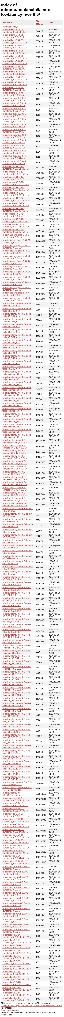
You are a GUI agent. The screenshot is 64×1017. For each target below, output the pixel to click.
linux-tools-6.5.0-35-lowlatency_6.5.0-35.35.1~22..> (16, 978)
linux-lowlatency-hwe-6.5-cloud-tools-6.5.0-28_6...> (16, 341)
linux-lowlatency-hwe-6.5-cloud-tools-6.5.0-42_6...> (16, 357)
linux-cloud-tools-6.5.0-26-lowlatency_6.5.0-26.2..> (14, 125)
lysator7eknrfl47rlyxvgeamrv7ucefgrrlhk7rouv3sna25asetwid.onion (31, 1005)
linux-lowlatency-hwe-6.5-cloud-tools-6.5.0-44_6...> (16, 362)
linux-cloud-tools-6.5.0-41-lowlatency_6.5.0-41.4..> (14, 146)
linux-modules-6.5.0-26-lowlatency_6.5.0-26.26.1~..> (15, 825)
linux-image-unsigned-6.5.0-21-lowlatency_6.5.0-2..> (16, 252)
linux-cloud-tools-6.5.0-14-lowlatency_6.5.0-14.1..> (14, 99)
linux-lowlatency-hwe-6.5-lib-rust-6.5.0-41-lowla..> (17, 557)
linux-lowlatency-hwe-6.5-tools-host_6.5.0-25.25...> (16, 736)
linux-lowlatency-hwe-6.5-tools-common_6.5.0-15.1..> (16, 652)
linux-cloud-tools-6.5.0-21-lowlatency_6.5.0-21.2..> (14, 115)
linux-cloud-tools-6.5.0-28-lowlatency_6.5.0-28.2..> (14, 136)
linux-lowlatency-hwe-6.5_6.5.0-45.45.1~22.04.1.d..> (17, 783)
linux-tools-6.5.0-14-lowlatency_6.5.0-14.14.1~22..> (16, 936)
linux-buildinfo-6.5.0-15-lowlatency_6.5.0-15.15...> (14, 36)
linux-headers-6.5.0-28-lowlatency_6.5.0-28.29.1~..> (15, 204)
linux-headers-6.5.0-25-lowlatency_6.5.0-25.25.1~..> (15, 188)
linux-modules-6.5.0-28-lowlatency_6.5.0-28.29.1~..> (15, 836)
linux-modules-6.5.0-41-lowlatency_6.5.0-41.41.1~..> (15, 846)
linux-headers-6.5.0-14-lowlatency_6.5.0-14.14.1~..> (15, 167)
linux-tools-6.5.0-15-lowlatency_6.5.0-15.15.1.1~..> (16, 941)
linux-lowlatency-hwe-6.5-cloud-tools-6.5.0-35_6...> (16, 346)
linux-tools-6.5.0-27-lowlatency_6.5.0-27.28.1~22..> (16, 967)
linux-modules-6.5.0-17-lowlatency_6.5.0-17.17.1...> (15, 810)
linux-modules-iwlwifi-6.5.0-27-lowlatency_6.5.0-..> (16, 899)
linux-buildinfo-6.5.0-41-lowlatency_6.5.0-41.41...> (14, 78)
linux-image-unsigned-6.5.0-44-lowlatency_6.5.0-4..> (16, 294)
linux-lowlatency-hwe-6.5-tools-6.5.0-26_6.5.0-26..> (16, 604)
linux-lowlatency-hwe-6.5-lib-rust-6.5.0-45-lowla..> (17, 573)
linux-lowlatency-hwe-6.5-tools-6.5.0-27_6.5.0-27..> (16, 609)
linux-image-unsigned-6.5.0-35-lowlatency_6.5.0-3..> (16, 278)
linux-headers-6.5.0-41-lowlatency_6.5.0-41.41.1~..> (15, 215)
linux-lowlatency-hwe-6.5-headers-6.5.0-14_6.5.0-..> (14, 441)
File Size (38, 22)
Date (50, 22)
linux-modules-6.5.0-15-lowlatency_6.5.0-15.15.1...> (15, 804)
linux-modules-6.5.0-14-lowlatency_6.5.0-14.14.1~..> (15, 799)
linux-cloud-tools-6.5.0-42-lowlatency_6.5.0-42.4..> (14, 152)
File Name (7, 22)
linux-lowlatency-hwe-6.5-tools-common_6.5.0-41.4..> (16, 694)
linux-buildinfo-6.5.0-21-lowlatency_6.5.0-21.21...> (14, 46)
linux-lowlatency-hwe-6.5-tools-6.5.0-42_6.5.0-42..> (16, 631)
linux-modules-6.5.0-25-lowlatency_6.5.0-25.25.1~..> (15, 820)
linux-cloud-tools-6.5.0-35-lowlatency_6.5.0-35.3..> (14, 141)
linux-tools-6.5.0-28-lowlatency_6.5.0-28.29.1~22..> (16, 973)
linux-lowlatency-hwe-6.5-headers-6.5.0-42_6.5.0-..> (14, 494)
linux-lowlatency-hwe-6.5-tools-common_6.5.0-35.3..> (16, 688)
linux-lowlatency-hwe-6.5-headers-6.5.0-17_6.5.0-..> (14, 452)
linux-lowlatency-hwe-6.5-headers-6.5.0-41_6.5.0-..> (14, 488)
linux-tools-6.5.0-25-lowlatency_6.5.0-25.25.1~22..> (16, 957)
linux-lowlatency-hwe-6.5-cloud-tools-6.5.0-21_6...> (16, 320)
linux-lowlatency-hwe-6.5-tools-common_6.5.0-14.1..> (16, 646)
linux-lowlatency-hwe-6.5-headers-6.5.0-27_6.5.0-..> (14, 473)
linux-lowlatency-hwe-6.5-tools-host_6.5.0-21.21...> (16, 731)
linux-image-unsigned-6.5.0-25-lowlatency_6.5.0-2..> (16, 257)
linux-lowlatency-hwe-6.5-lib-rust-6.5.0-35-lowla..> (17, 552)
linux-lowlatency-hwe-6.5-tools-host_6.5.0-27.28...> (16, 746)
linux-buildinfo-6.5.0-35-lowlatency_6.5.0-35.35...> (14, 73)
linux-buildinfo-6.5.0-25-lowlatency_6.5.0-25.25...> (14, 52)
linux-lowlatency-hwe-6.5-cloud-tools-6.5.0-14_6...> (16, 304)
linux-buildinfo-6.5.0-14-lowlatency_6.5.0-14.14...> (14, 31)
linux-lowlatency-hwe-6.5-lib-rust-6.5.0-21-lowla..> (17, 525)
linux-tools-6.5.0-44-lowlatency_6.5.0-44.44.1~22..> (16, 994)
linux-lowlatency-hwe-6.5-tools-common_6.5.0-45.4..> (16, 710)
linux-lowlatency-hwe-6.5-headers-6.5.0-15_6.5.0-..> (14, 446)
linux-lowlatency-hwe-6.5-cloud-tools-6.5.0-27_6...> (16, 336)
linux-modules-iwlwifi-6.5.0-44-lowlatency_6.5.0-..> (16, 925)
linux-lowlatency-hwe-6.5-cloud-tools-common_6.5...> (16, 373)
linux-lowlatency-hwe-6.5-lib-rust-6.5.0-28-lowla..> (17, 546)
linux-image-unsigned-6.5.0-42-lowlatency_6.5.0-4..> (16, 288)
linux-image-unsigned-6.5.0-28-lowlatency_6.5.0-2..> (16, 273)
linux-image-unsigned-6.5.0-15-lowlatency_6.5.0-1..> (16, 241)
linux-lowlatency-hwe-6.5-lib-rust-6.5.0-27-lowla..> (17, 541)
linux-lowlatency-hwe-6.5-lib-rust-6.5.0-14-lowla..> (17, 510)
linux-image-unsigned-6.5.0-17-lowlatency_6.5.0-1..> (16, 246)
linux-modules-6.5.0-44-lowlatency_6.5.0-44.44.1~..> (15, 857)
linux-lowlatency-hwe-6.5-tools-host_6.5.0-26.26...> (16, 741)
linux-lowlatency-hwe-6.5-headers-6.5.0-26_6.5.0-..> (14, 467)
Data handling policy (10, 1010)
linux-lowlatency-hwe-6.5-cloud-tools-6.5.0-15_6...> (16, 310)
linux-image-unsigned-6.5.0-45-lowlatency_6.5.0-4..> (16, 299)
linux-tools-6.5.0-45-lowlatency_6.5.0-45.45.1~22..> (16, 999)
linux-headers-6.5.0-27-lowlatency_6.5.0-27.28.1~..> (15, 199)
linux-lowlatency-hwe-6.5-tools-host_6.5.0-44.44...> (16, 773)
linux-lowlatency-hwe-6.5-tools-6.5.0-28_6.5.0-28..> (16, 615)
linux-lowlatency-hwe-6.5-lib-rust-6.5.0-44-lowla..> (17, 567)
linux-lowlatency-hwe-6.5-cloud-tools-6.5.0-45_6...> (16, 367)
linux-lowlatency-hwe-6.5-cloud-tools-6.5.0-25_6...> (16, 325)
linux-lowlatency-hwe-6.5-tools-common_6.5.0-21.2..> (16, 662)
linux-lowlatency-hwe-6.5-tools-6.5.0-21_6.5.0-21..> (16, 594)
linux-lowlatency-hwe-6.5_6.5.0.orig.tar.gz (12, 794)
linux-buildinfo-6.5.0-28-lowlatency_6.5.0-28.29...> (14, 67)
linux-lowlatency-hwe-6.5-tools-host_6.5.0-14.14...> (16, 715)
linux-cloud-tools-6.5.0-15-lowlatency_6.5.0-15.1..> (14, 104)
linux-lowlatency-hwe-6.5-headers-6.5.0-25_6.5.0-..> (14, 462)
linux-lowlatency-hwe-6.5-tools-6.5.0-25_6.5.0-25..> (16, 599)
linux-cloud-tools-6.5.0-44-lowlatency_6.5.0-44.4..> (14, 157)
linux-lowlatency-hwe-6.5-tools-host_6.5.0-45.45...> (16, 778)
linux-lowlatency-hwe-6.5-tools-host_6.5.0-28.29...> (16, 752)
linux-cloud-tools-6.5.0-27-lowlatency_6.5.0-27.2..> (14, 131)
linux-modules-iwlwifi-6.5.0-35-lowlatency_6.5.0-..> (16, 909)
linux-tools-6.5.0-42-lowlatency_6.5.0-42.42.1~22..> (16, 988)
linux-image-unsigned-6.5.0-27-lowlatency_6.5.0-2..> (16, 267)
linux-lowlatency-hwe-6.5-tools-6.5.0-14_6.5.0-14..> (16, 578)
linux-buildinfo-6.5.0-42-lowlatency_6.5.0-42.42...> (14, 83)
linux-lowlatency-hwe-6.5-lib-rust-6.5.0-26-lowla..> (17, 536)
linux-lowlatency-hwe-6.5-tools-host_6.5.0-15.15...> (16, 720)
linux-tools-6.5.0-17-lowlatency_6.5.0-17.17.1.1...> (16, 946)
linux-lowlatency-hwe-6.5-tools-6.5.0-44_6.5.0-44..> (16, 636)
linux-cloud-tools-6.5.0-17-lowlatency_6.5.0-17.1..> (14, 110)
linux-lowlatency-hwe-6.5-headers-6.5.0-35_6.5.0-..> (14, 483)
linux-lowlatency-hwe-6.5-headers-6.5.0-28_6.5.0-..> (14, 478)
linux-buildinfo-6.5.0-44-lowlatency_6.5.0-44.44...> (14, 89)
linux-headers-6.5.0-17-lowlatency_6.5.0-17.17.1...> (15, 178)
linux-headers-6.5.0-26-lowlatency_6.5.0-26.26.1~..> (15, 194)
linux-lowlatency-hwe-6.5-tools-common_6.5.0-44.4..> (16, 704)
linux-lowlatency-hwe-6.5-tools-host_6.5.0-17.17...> (16, 725)
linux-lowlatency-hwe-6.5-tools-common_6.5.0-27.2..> (16, 678)
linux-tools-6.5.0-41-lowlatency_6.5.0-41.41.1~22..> (16, 983)
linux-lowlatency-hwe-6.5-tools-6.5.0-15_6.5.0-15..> (16, 583)
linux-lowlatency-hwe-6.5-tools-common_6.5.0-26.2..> (16, 673)
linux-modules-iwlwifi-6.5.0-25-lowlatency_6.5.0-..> (16, 888)
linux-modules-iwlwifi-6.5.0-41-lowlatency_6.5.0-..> (16, 915)
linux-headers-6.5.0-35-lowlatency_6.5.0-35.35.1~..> (15, 210)
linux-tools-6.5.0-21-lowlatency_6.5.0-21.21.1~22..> (16, 952)
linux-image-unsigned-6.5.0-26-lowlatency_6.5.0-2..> (16, 262)
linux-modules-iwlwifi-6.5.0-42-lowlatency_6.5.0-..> (16, 920)
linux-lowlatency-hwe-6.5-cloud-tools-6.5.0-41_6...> (16, 352)
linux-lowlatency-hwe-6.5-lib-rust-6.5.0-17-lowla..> (17, 520)
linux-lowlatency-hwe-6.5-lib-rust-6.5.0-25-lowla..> (17, 531)
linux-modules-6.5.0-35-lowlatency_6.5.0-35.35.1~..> (15, 841)
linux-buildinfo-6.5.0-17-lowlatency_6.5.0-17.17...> (14, 41)
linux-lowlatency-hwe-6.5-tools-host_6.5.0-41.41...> (16, 762)
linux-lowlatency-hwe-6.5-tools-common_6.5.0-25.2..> (16, 667)
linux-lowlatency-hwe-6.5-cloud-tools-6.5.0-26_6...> (16, 331)
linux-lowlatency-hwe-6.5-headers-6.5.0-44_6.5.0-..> (14, 499)
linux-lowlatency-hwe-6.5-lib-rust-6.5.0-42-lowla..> (17, 562)
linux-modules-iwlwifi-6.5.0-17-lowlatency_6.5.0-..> (16, 878)
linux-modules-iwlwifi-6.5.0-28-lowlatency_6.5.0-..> (16, 904)
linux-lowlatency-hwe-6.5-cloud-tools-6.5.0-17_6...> (16, 315)
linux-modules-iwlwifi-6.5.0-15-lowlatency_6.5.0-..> (16, 873)
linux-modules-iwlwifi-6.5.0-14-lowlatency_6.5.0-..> (16, 867)
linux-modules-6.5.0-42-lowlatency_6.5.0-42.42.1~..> (15, 852)
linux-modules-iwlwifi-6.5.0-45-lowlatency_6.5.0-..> (16, 931)
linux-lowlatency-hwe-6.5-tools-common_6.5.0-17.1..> (16, 657)
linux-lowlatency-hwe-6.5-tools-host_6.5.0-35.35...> (16, 757)
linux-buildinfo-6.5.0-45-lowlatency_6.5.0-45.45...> (14, 94)
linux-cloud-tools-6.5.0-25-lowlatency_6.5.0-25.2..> (14, 120)
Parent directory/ (10, 27)
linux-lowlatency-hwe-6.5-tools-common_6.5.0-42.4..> (16, 699)
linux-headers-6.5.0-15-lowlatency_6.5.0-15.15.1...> (15, 173)
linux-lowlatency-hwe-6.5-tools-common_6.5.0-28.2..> (16, 683)
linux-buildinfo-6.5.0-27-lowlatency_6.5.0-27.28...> (14, 62)
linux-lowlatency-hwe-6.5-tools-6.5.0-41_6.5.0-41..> (16, 625)
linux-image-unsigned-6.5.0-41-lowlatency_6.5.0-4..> (16, 283)
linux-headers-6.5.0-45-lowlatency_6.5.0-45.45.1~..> (15, 231)
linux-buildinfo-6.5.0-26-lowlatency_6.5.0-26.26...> (14, 57)
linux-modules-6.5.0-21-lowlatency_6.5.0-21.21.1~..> (15, 815)
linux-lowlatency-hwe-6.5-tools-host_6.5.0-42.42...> (16, 767)
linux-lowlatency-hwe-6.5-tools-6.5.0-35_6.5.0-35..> (16, 620)
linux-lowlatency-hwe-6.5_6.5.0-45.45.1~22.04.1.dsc (17, 788)
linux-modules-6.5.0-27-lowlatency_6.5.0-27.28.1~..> (15, 831)
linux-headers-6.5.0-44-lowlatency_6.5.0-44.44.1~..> (15, 225)
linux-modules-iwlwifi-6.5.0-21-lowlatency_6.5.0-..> (16, 883)
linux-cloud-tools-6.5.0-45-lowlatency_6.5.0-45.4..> (14, 162)
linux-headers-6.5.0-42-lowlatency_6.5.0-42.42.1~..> (15, 220)
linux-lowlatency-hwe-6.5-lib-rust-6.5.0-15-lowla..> (17, 515)
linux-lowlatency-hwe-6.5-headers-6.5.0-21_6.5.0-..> (14, 457)
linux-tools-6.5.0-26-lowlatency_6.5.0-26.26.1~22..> (16, 962)
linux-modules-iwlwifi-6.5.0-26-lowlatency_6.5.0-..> (16, 894)
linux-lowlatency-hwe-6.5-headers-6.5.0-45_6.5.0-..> (14, 504)
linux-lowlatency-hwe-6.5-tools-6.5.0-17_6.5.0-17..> (16, 589)
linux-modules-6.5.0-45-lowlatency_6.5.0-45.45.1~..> (15, 862)
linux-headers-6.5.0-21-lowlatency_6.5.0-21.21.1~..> (15, 183)
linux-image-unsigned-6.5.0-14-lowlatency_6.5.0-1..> (16, 236)
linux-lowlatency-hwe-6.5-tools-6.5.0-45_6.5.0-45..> (16, 641)
